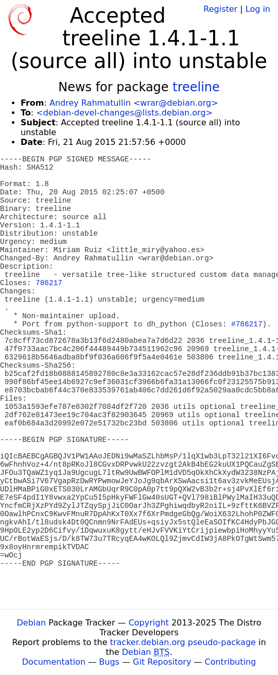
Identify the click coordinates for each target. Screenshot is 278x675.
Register (220, 9)
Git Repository (162, 662)
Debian (31, 623)
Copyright (149, 623)
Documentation (53, 662)
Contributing (230, 662)
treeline (196, 87)
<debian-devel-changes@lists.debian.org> (124, 113)
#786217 (246, 324)
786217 (49, 283)
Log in (258, 9)
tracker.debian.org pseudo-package (183, 642)
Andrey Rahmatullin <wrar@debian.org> (133, 103)
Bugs (109, 662)
